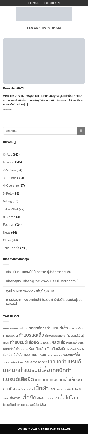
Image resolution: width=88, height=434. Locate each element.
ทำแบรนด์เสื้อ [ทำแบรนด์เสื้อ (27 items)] (31, 334)
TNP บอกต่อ (11, 247)
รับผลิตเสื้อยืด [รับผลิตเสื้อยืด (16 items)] (56, 348)
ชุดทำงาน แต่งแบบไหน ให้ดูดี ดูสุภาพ (30, 290)
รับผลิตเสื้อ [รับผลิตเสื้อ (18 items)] (37, 348)
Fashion (8, 224)
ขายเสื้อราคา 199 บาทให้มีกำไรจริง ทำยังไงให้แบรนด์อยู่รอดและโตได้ (44, 301)
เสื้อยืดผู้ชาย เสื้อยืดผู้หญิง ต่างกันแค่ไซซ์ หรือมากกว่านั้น (43, 281)
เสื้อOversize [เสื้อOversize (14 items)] (58, 389)
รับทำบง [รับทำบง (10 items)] (24, 349)
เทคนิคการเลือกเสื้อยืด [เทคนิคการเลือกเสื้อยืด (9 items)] (13, 362)
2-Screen (9, 169)
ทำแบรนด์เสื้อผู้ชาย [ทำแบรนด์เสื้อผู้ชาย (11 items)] (55, 336)
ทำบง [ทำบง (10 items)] (80, 328)
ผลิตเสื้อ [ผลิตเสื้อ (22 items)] (58, 342)
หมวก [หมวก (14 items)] (27, 354)
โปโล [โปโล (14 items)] (43, 404)
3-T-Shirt (10, 177)
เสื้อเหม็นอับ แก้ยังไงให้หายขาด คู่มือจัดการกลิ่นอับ (38, 272)
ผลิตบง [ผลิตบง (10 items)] (47, 343)
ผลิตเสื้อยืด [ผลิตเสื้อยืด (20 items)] (75, 342)
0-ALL (7, 154)
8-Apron (9, 216)
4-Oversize (11, 185)
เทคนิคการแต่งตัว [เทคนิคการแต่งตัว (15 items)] (35, 362)
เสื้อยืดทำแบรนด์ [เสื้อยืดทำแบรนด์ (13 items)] (47, 398)
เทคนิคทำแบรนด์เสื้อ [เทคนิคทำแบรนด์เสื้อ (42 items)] (26, 370)
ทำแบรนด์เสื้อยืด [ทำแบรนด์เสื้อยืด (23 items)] (24, 342)
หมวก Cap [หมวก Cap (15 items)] (39, 354)
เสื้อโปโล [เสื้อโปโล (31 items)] (66, 397)
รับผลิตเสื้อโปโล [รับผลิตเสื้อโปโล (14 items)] (13, 354)
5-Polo (8, 193)
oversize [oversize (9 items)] (14, 328)
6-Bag (7, 201)
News (6, 232)
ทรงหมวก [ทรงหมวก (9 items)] (73, 328)
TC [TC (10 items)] (26, 328)
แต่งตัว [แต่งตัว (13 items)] (21, 404)
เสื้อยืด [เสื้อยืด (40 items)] (28, 397)
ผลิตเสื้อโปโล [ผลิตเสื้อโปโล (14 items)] (11, 349)
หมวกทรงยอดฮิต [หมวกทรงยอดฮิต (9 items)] (54, 355)
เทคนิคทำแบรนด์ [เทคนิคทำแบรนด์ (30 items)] (64, 361)
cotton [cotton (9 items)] (6, 328)
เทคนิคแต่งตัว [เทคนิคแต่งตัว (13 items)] (24, 389)
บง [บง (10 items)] (41, 343)
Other (7, 240)
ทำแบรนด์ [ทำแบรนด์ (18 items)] (10, 335)
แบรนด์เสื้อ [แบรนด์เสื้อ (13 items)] (32, 404)
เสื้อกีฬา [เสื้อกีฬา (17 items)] (15, 398)
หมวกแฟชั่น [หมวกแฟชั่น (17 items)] (71, 354)
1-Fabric (8, 162)
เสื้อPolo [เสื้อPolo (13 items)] (72, 389)
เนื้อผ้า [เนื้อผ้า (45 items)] (41, 388)
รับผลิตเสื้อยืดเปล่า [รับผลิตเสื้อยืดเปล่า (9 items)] (75, 349)
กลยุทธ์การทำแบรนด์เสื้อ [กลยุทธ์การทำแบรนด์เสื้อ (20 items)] (48, 328)
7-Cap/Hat (10, 208)
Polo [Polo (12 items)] (21, 328)
